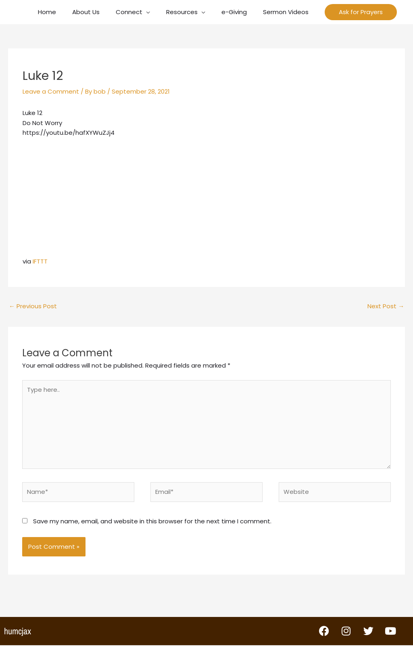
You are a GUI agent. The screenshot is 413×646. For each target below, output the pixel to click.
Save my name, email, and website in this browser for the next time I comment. (152, 522)
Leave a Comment (51, 91)
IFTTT (40, 261)
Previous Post (33, 306)
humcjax (17, 632)
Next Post (385, 306)
